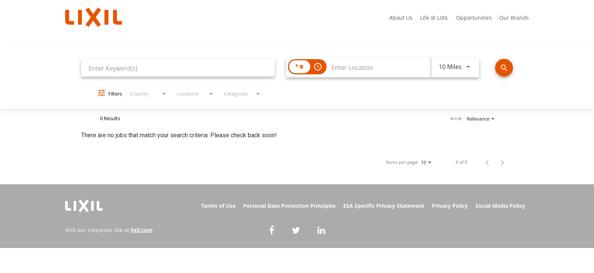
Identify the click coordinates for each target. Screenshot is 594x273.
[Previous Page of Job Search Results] (487, 162)
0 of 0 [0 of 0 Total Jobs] (461, 162)
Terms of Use (218, 205)
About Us (401, 17)
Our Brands (514, 17)
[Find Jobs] (504, 68)
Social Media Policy (500, 205)
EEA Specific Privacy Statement (383, 205)
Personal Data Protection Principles (289, 205)
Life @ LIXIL (434, 17)
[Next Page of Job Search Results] (502, 162)
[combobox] (178, 68)
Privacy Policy (450, 205)
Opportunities (474, 17)
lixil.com (142, 230)
